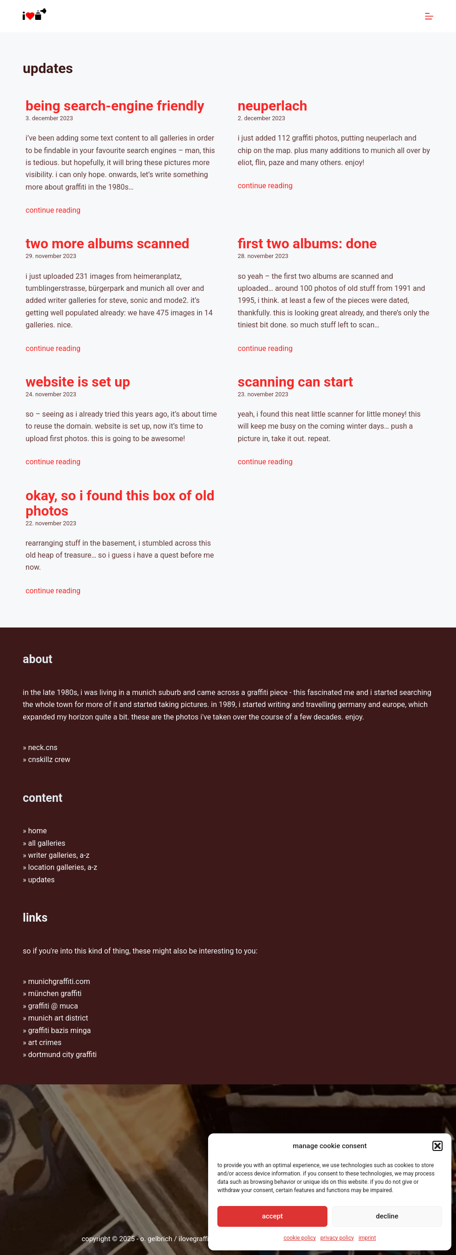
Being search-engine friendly (114, 105)
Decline (387, 1216)
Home (37, 830)
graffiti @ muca (53, 1006)
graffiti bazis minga (59, 1030)
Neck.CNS (43, 747)
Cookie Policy (299, 1238)
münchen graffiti (55, 993)
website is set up (77, 381)
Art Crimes (45, 1042)
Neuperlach (272, 105)
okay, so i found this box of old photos (119, 503)
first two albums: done (307, 243)
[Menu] (429, 16)
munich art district (58, 1018)
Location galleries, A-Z (62, 867)
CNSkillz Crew (49, 759)
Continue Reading (52, 210)
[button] (437, 1145)
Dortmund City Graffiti (62, 1054)
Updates (41, 879)
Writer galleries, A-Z (59, 855)
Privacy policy (337, 1238)
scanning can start (295, 381)
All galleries (46, 843)
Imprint (367, 1238)
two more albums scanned (107, 243)
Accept (272, 1216)
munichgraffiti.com (59, 981)
